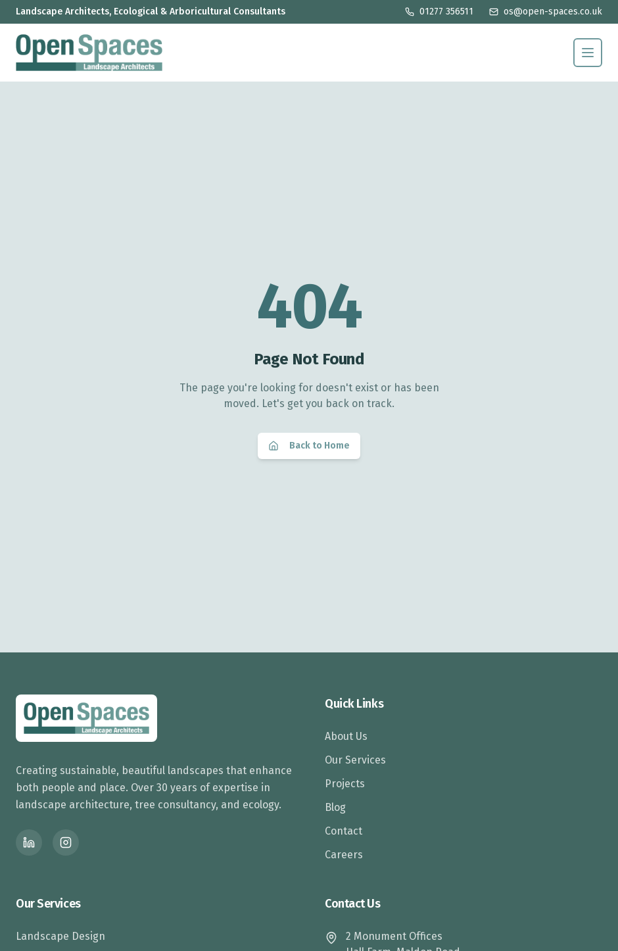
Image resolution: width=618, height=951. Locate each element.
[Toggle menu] (587, 52)
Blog (335, 807)
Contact (343, 831)
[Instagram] (66, 842)
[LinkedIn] (29, 842)
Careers (344, 854)
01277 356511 (439, 11)
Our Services (355, 760)
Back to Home (309, 445)
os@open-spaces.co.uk (545, 11)
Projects (345, 783)
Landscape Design (60, 936)
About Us (346, 736)
